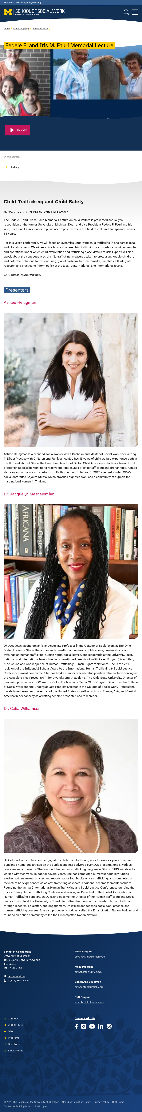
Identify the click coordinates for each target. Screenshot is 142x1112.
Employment (15, 1050)
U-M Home (118, 1102)
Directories (14, 1044)
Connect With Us (85, 1018)
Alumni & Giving (21, 28)
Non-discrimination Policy (76, 1102)
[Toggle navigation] (135, 12)
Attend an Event (40, 28)
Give (10, 1031)
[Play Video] (17, 133)
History (14, 167)
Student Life (15, 1024)
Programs (13, 1037)
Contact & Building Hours (18, 1106)
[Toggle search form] (126, 12)
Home (7, 28)
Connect (13, 1018)
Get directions (16, 976)
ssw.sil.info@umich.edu (88, 972)
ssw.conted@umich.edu (89, 987)
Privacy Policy (101, 1102)
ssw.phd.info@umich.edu (89, 1002)
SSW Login (41, 1106)
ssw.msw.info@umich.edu (90, 956)
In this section (12, 156)
